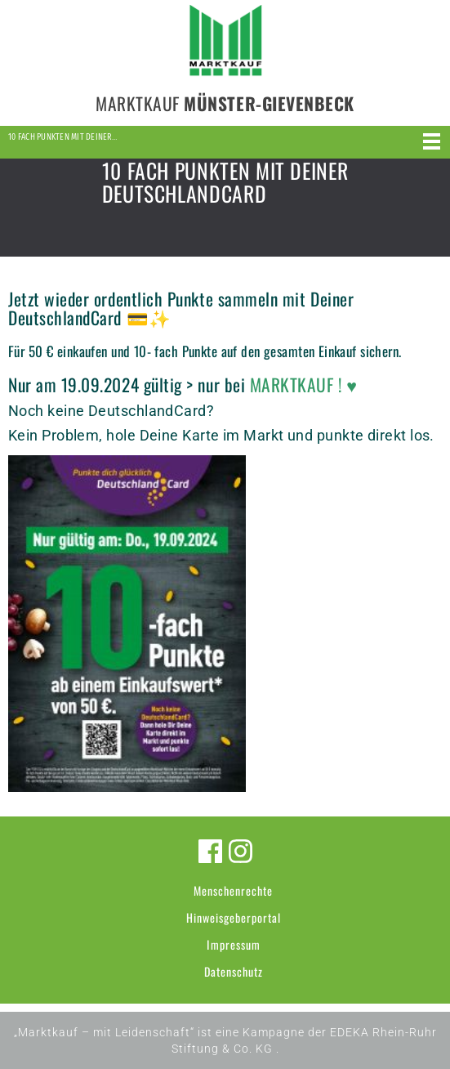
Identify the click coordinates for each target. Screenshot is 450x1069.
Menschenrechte (233, 890)
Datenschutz (233, 971)
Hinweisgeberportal (233, 917)
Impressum (234, 944)
